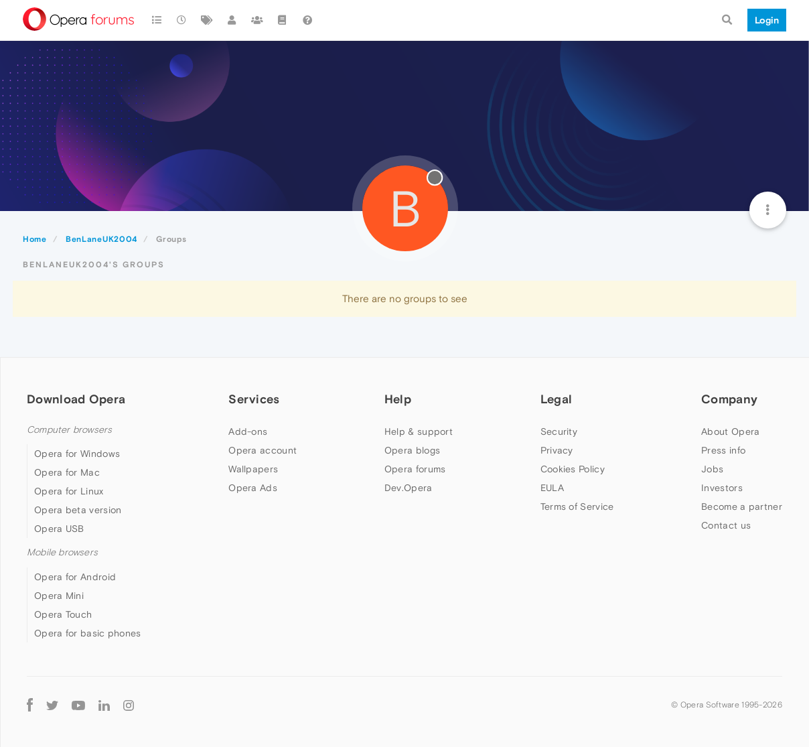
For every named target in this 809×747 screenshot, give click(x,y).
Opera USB (59, 528)
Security (558, 431)
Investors (722, 487)
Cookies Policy (572, 469)
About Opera (730, 431)
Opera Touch (63, 614)
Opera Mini (59, 595)
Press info (723, 450)
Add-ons (247, 431)
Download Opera (76, 399)
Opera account (262, 450)
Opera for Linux (69, 491)
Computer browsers (69, 429)
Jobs (712, 469)
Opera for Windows (77, 453)
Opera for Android (75, 576)
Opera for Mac (67, 472)
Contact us (726, 525)
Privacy (556, 450)
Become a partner (741, 506)
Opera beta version (77, 509)
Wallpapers (253, 469)
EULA (552, 487)
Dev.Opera (408, 487)
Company (729, 399)
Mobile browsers (62, 552)
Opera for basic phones (87, 633)
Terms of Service (577, 506)
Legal (556, 399)
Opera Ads (252, 487)
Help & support (418, 431)
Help (397, 399)
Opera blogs (412, 450)
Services (253, 399)
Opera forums (415, 469)
